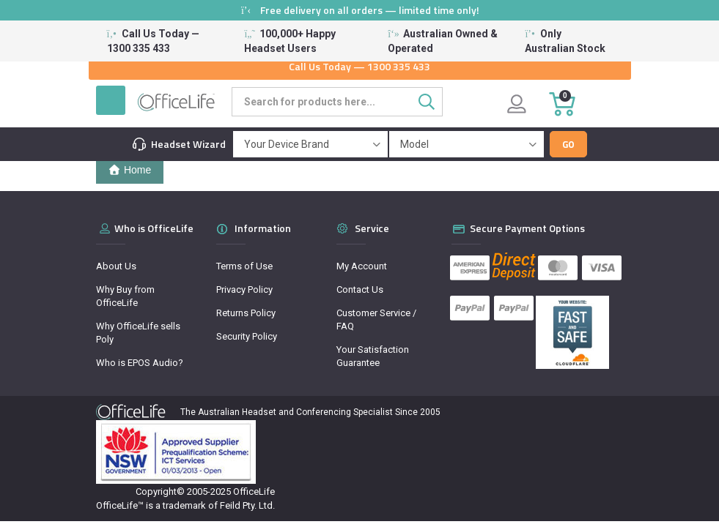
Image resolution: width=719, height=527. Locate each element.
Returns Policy (246, 312)
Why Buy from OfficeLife (125, 296)
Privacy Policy (244, 289)
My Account (361, 266)
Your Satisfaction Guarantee (372, 356)
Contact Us (359, 289)
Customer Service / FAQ (376, 319)
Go (568, 144)
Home (130, 170)
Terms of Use (244, 266)
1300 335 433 (398, 66)
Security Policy (246, 336)
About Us (116, 266)
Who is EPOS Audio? (139, 362)
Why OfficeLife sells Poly (138, 333)
